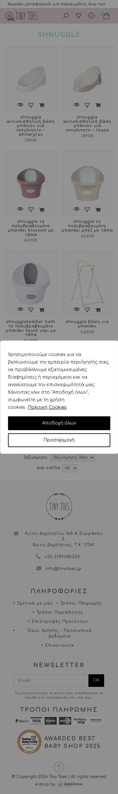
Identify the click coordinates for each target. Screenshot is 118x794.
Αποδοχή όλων (59, 423)
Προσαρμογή (59, 440)
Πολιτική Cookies (47, 407)
